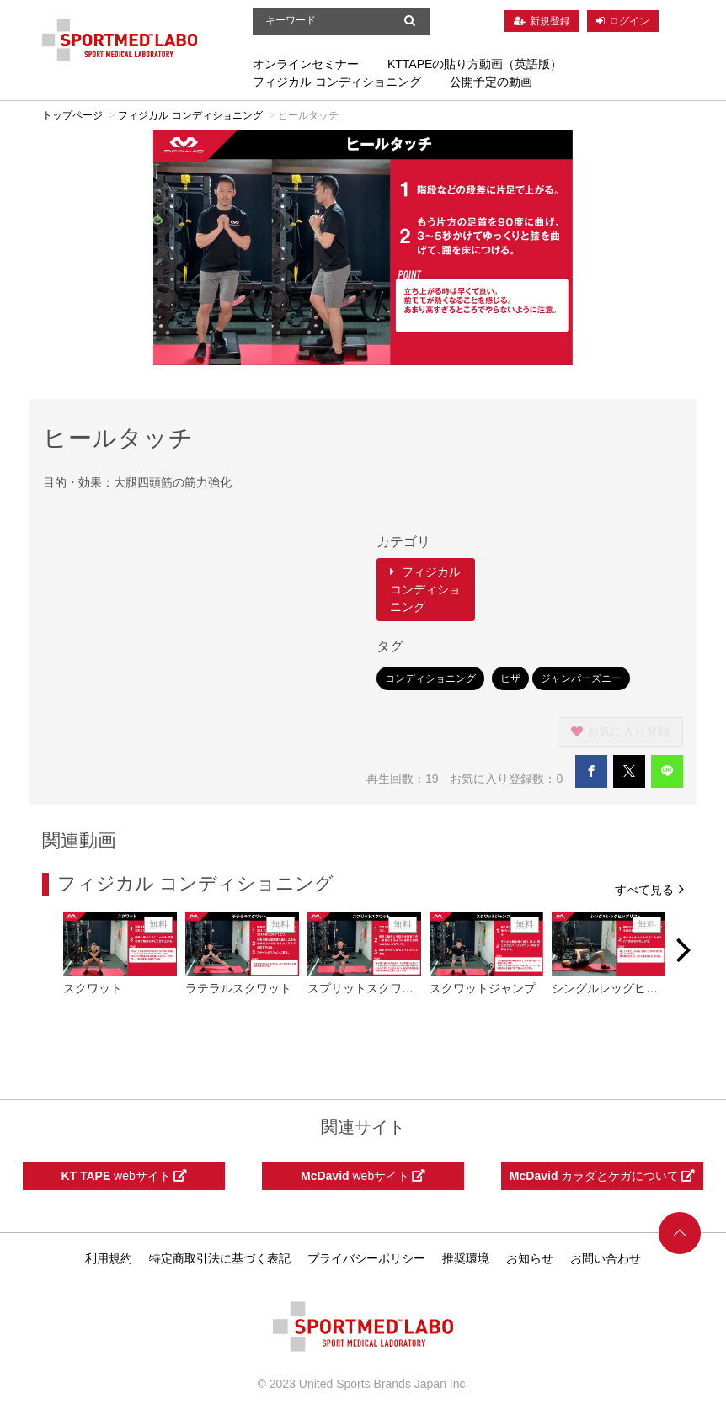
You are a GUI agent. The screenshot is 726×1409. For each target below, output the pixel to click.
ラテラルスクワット (238, 988)
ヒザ (510, 678)
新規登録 (550, 21)
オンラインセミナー (306, 64)
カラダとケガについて (602, 1176)
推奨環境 (465, 1258)
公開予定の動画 (491, 81)
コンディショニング (430, 678)
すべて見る (649, 888)
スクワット (92, 988)
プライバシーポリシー (366, 1258)
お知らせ (529, 1258)
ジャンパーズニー (581, 678)
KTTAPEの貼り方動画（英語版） (474, 64)
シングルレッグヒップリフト (628, 988)
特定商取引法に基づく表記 (220, 1258)
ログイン (629, 21)
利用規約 (108, 1258)
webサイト (123, 1176)
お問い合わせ (605, 1258)
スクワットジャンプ (483, 988)
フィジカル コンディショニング (337, 81)
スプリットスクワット (366, 988)
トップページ (72, 115)
